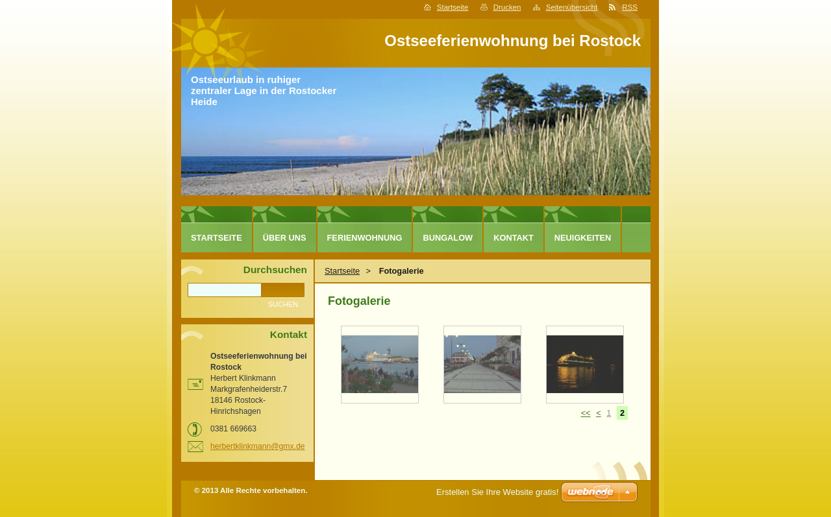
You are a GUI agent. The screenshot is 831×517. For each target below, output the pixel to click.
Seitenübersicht (571, 7)
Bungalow (448, 238)
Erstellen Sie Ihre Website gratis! (497, 492)
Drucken (507, 7)
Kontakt (513, 238)
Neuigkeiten (582, 238)
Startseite (453, 7)
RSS (630, 7)
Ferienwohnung (365, 238)
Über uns (284, 238)
